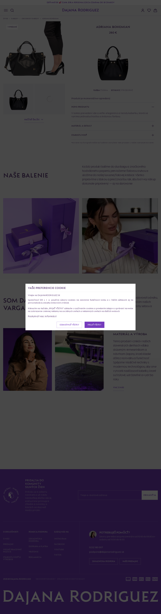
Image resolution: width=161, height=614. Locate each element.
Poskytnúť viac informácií (42, 316)
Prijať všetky (94, 325)
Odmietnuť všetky (69, 325)
